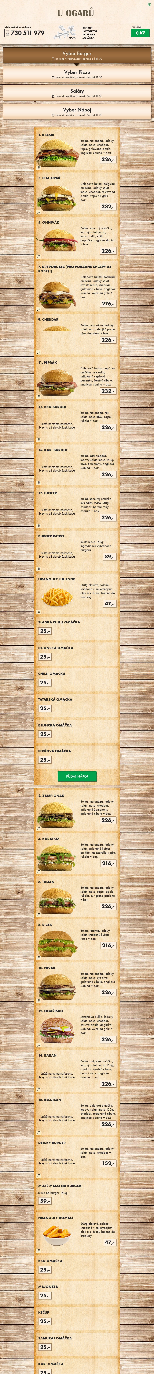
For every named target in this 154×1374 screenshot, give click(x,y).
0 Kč (140, 33)
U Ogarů (77, 12)
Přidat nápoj (77, 776)
